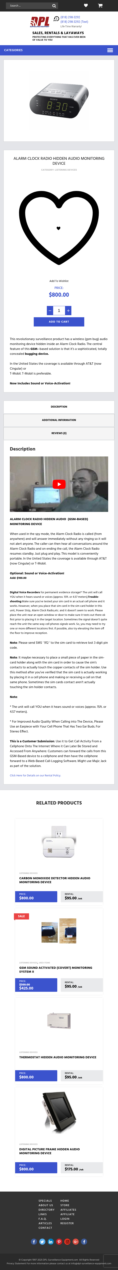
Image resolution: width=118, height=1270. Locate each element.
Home (65, 1201)
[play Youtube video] (59, 484)
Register (67, 1223)
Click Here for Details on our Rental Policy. (35, 775)
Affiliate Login (68, 1216)
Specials (45, 1201)
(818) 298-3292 (70, 17)
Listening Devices (66, 170)
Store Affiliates (68, 1207)
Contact (45, 1228)
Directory (47, 1210)
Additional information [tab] (59, 420)
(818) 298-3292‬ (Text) (74, 21)
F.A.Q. (43, 1219)
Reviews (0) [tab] (59, 433)
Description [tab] (59, 407)
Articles (45, 1223)
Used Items (44, 962)
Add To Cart (59, 322)
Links (43, 1214)
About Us (46, 1205)
